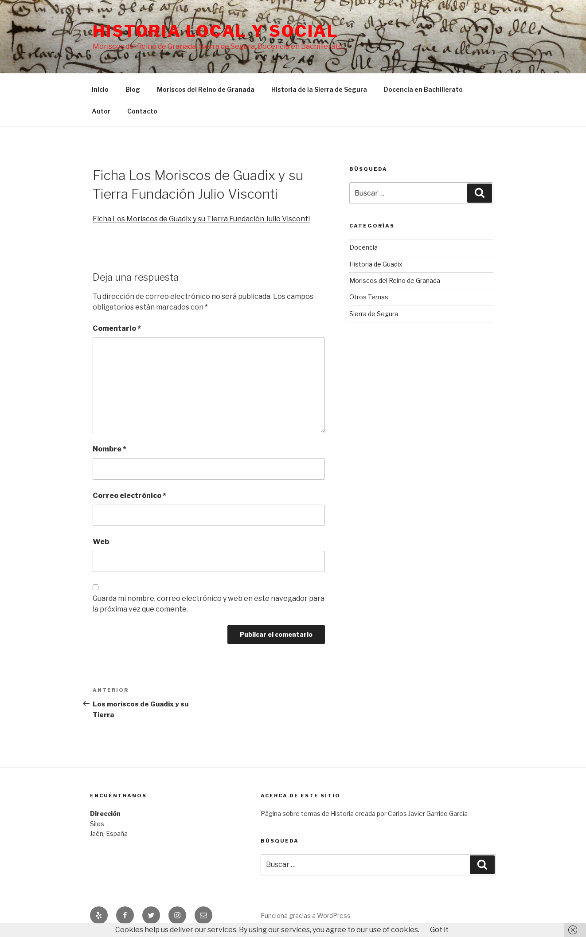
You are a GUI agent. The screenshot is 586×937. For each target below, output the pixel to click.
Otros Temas (368, 297)
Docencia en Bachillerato (423, 89)
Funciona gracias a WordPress (306, 915)
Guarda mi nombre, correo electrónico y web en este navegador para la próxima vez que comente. (208, 603)
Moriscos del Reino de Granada (205, 89)
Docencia (363, 247)
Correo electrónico (129, 495)
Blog (132, 89)
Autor (101, 111)
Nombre (109, 449)
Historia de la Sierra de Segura (319, 89)
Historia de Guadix (375, 264)
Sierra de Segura (373, 314)
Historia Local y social (216, 31)
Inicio (100, 89)
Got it (439, 929)
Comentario (117, 328)
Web (101, 541)
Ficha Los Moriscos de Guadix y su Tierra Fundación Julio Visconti (201, 219)
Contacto (142, 111)
